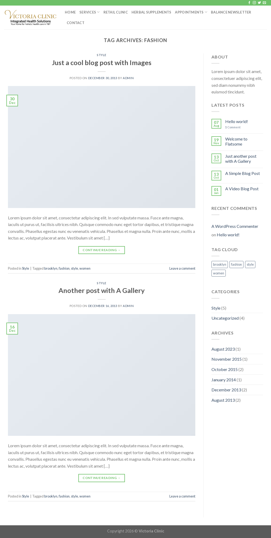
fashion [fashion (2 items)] (236, 264)
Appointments (191, 12)
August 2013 (223, 400)
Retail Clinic (115, 12)
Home (70, 12)
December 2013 (226, 389)
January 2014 (223, 379)
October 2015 (224, 369)
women (85, 268)
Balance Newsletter (231, 12)
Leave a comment (182, 268)
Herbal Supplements (151, 12)
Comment (233, 127)
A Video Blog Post (242, 188)
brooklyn (50, 268)
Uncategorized (225, 317)
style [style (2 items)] (250, 264)
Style (101, 55)
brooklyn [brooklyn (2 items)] (219, 264)
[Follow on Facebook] (249, 3)
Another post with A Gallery (101, 290)
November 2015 (226, 358)
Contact (75, 23)
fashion (64, 268)
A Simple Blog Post (242, 173)
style (74, 268)
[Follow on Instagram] (254, 3)
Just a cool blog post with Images (101, 62)
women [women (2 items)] (218, 273)
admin (128, 78)
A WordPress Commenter (234, 226)
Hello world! (236, 121)
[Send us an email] (264, 3)
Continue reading (102, 249)
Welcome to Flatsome (236, 141)
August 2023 (223, 348)
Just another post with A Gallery (240, 158)
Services (89, 12)
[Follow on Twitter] (259, 3)
